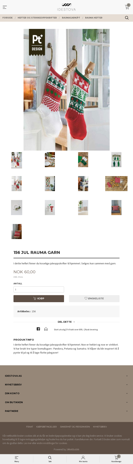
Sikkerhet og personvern (75, 427)
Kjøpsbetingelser (46, 427)
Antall (17, 283)
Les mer (28, 443)
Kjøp (38, 298)
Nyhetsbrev (100, 427)
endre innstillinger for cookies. (52, 443)
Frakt (29, 427)
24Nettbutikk (72, 449)
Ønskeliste (94, 298)
